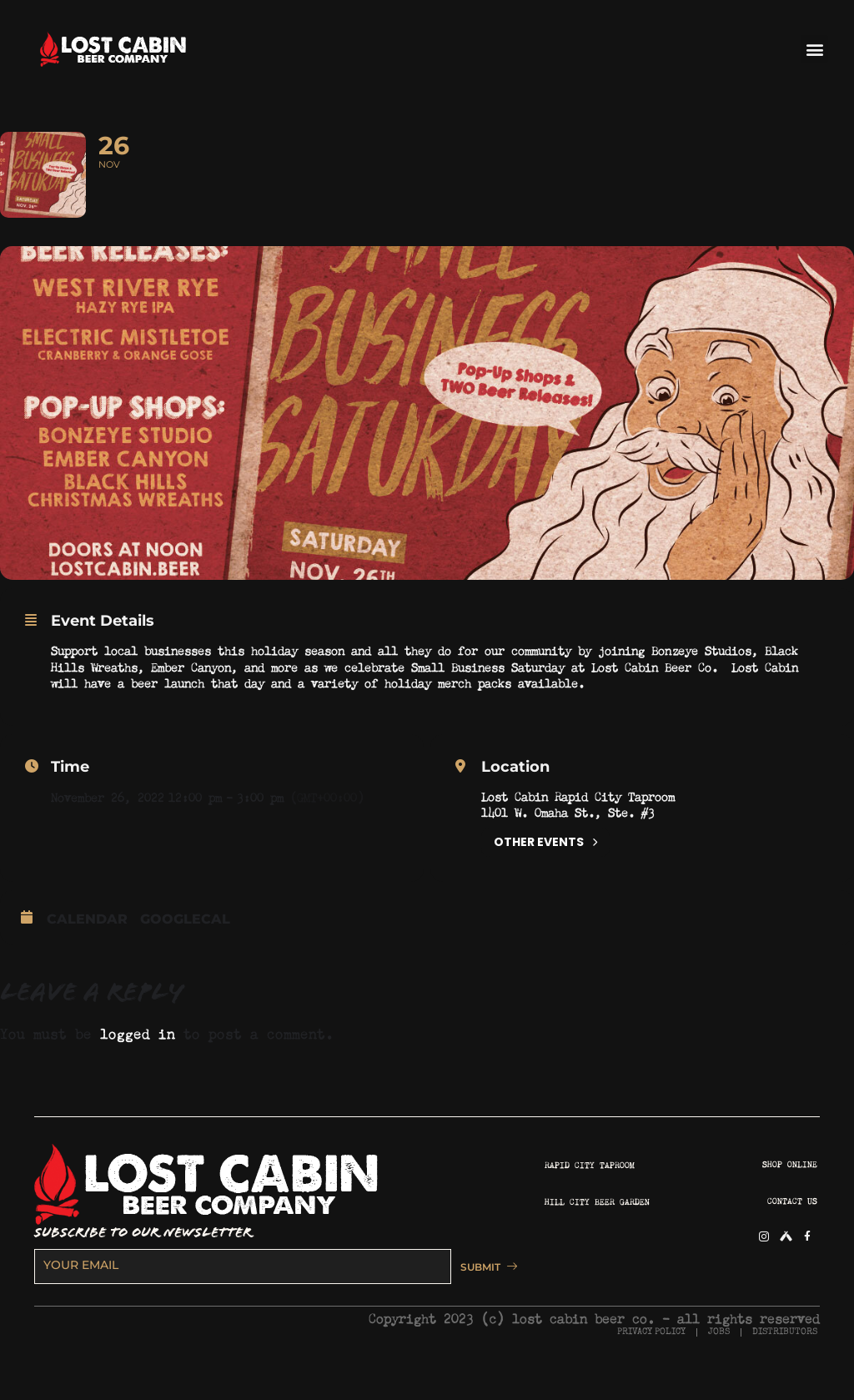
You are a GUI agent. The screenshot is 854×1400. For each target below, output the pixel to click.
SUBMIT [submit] (481, 1292)
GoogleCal (185, 945)
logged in (137, 1057)
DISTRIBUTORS (784, 1357)
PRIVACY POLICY (651, 1357)
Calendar (87, 945)
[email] (238, 1291)
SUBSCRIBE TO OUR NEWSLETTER (143, 1258)
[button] (814, 49)
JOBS (719, 1357)
